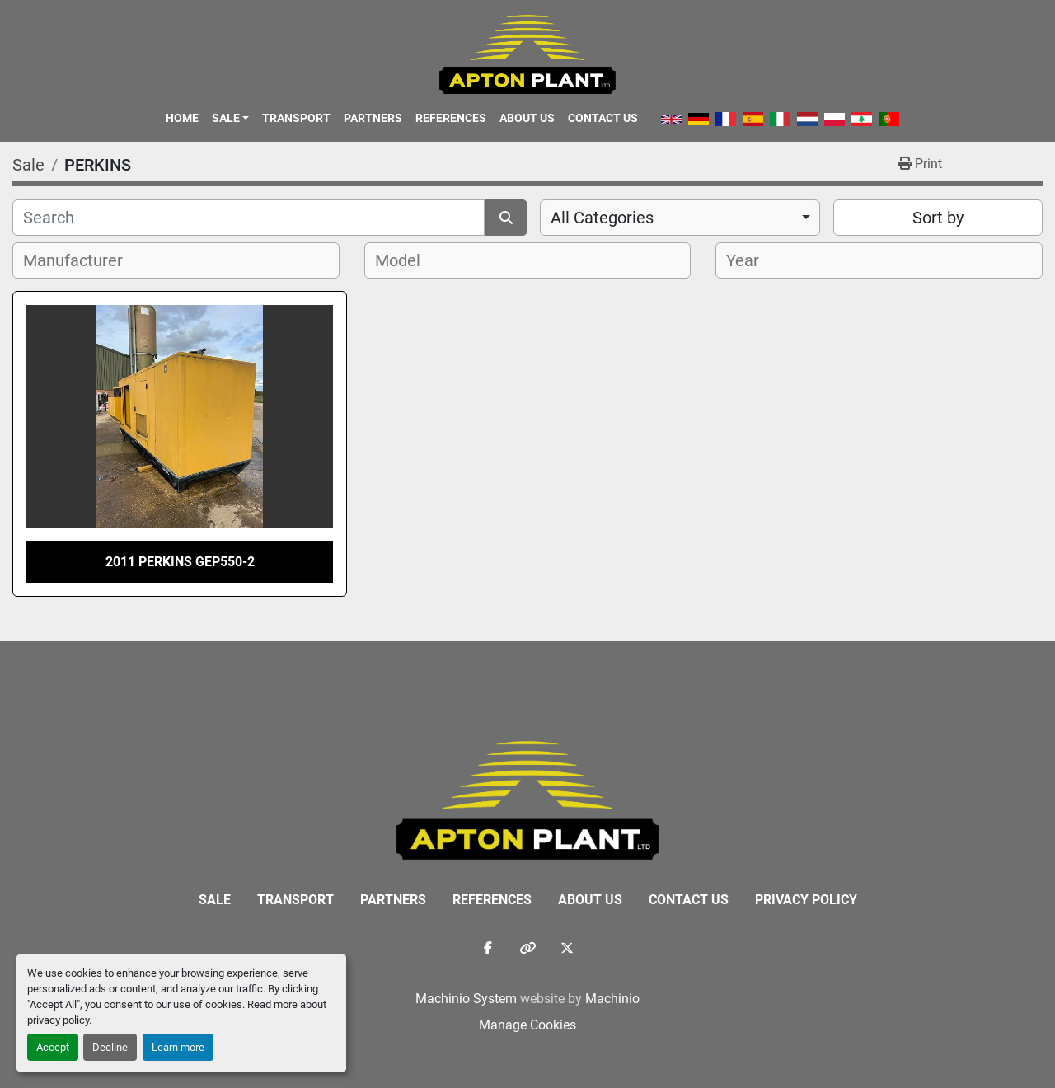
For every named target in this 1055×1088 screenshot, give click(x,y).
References (450, 117)
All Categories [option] (602, 217)
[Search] (248, 217)
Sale (226, 117)
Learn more (178, 1047)
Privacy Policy (806, 899)
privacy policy (58, 1020)
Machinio (612, 998)
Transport (296, 117)
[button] (230, 118)
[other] (527, 947)
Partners (373, 117)
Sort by (938, 217)
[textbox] (82, 260)
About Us (527, 117)
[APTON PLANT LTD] (528, 799)
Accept (52, 1047)
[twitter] (567, 947)
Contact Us (603, 117)
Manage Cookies (527, 1025)
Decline (110, 1047)
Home (182, 117)
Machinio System (466, 998)
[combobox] (680, 217)
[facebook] (487, 947)
